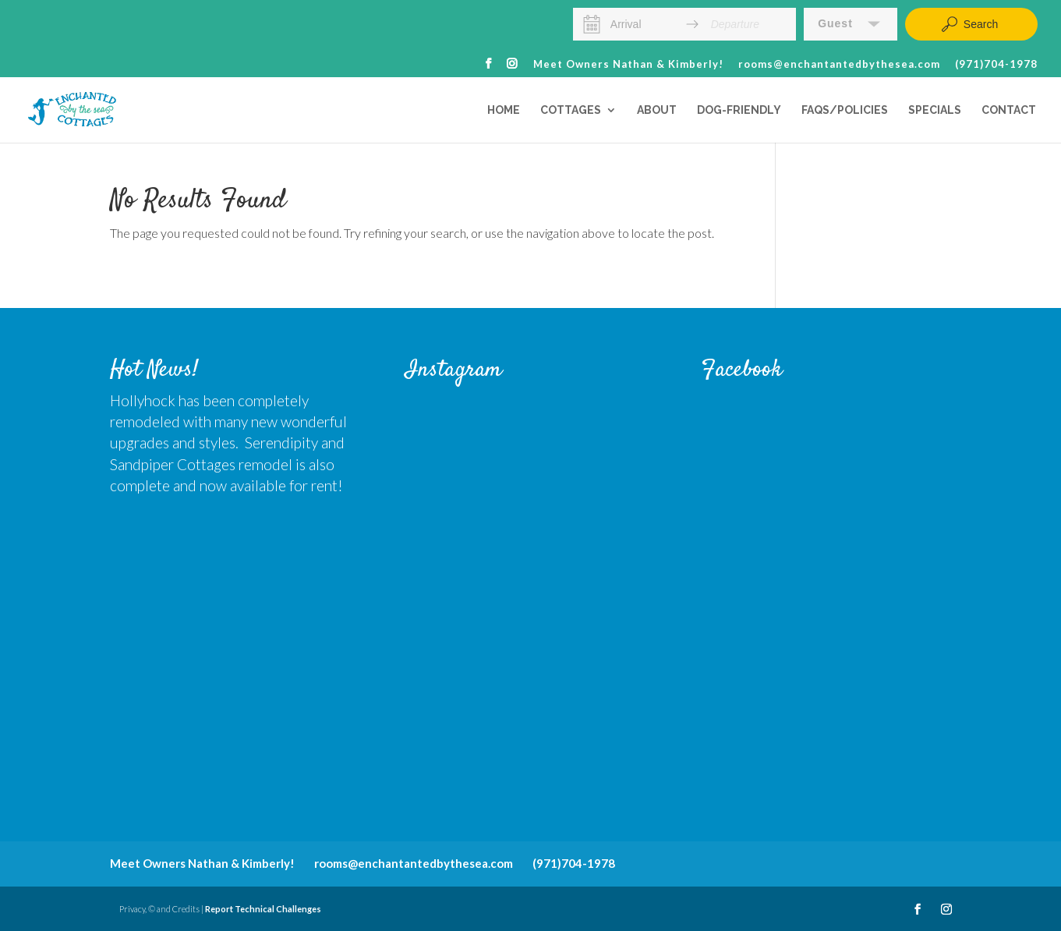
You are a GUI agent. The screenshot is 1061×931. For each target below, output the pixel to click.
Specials (934, 110)
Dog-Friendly (739, 110)
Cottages (570, 110)
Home (503, 110)
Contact (1008, 110)
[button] (850, 24)
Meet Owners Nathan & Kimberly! (628, 64)
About (657, 110)
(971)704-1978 (996, 64)
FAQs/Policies (844, 110)
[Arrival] (642, 24)
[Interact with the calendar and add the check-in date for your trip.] (592, 24)
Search (969, 24)
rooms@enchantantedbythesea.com (839, 64)
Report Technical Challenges (263, 909)
